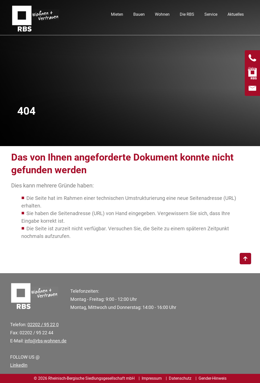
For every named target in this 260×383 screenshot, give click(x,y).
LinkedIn (18, 365)
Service (210, 14)
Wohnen (162, 14)
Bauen (139, 14)
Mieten (117, 14)
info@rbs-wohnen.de (46, 340)
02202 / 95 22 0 (43, 324)
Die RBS (187, 14)
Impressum (152, 378)
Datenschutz (180, 378)
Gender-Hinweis (212, 378)
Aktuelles (236, 14)
